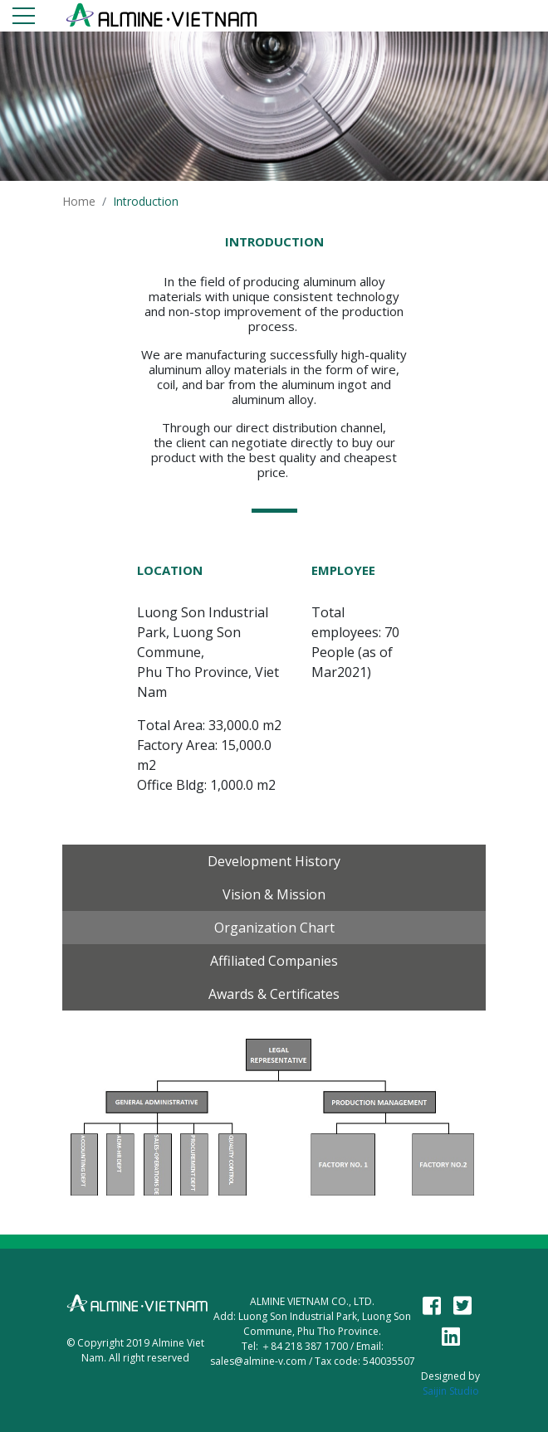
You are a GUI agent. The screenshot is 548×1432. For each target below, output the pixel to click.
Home (78, 201)
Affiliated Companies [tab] (274, 961)
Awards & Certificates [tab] (274, 994)
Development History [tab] (274, 861)
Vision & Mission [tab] (274, 894)
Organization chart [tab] (274, 927)
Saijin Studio (451, 1391)
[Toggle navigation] (23, 18)
